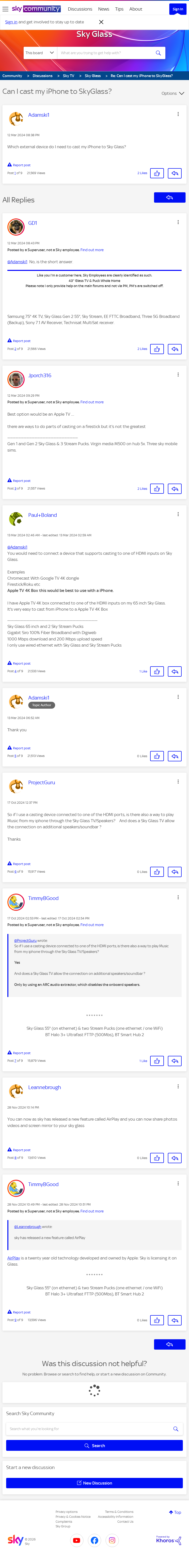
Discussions (80, 9)
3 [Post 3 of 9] (15, 488)
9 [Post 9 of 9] (15, 1320)
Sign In (178, 9)
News (103, 9)
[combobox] (106, 53)
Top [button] (177, 1512)
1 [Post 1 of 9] (15, 173)
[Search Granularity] (40, 53)
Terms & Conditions (119, 1512)
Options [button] (169, 93)
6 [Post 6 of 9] (15, 871)
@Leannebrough (27, 1227)
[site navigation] (5, 9)
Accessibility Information (115, 1517)
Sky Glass (94, 34)
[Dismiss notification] (101, 22)
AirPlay (13, 1258)
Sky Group (63, 1526)
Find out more (92, 250)
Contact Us (125, 1521)
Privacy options (67, 1512)
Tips (119, 9)
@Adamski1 (17, 261)
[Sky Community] (36, 9)
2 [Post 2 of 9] (15, 349)
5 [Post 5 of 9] (15, 756)
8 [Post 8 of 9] (15, 1158)
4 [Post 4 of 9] (15, 671)
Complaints (64, 1521)
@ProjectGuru (25, 940)
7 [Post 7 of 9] (15, 1060)
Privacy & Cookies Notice (73, 1517)
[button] (178, 114)
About (135, 9)
